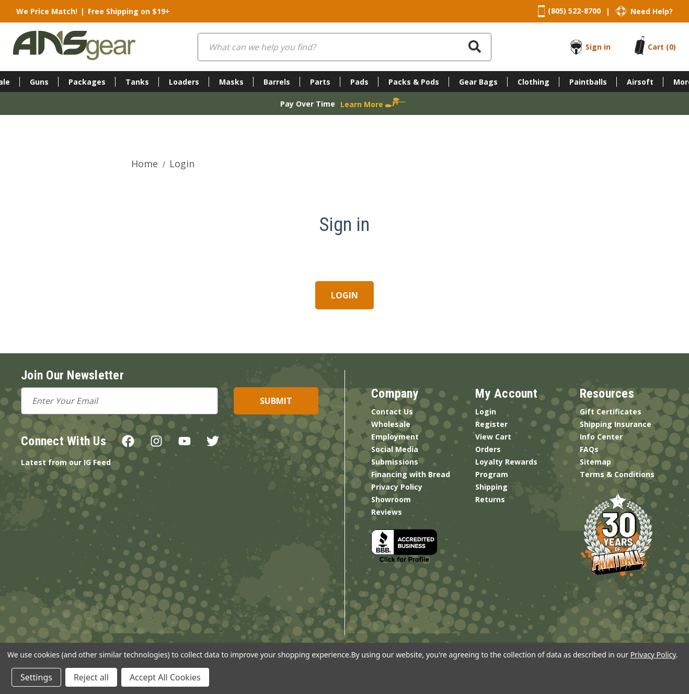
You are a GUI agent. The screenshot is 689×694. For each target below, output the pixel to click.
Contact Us (392, 412)
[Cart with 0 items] (662, 46)
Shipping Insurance (615, 424)
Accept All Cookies (165, 677)
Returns (490, 499)
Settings (36, 677)
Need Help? (651, 11)
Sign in (598, 47)
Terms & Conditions (617, 474)
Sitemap (595, 462)
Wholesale (390, 424)
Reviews (386, 512)
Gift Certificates (610, 412)
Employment (395, 437)
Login (485, 412)
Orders (488, 449)
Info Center (601, 437)
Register (491, 424)
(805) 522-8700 (574, 11)
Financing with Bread (410, 474)
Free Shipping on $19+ (129, 11)
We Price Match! (46, 11)
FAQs (589, 449)
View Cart (493, 437)
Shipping (491, 487)
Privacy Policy (396, 487)
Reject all (91, 677)
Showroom (391, 499)
